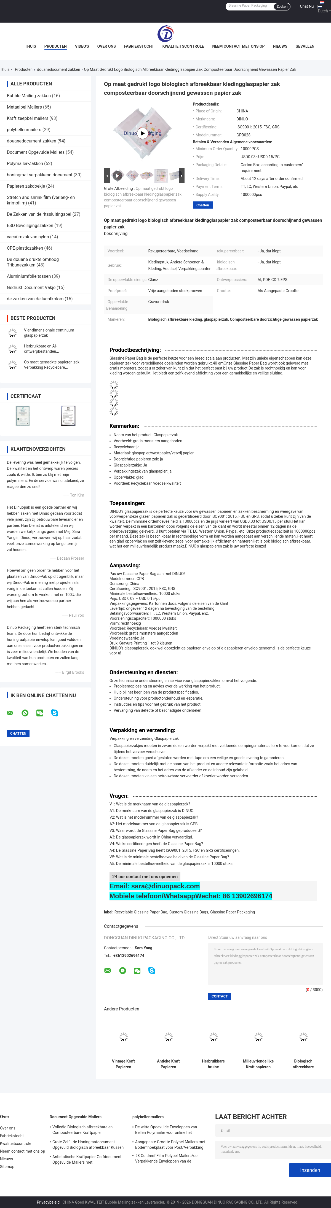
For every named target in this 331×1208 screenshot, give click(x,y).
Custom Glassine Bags (188, 912)
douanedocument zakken (58, 69)
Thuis (30, 46)
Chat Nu (307, 6)
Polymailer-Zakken (25, 163)
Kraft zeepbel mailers (27, 118)
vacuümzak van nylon (28, 236)
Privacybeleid (48, 1202)
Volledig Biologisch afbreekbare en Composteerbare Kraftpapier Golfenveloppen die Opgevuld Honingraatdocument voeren (82, 1130)
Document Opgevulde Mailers (36, 152)
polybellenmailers (24, 129)
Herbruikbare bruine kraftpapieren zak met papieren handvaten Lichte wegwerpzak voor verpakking (213, 1064)
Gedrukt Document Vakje (31, 287)
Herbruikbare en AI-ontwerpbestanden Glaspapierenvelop (40, 351)
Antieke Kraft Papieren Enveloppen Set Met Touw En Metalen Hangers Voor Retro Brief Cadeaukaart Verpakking (168, 1064)
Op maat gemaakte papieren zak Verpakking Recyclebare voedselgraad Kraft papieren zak (51, 367)
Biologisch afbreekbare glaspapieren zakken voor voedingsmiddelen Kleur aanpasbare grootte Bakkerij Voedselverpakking (303, 1064)
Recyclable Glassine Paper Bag (140, 912)
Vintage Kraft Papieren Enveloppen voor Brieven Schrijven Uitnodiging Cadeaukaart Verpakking (123, 1064)
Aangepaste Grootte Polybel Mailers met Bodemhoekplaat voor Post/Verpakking (170, 1145)
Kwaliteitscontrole (183, 46)
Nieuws (280, 46)
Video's (82, 46)
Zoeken (282, 7)
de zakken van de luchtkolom (35, 298)
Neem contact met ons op (238, 46)
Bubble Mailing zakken (29, 95)
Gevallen (305, 46)
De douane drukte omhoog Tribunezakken (33, 262)
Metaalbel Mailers (24, 107)
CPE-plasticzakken (25, 248)
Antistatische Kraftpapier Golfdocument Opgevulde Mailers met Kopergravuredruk (86, 1160)
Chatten (202, 205)
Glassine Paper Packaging (232, 912)
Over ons (106, 46)
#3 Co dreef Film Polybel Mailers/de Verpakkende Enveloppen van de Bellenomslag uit (166, 1159)
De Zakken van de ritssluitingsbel (39, 214)
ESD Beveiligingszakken (30, 225)
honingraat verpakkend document (40, 174)
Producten (55, 46)
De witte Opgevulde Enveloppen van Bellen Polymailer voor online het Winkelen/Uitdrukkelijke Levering (166, 1130)
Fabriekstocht (139, 46)
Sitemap (7, 1166)
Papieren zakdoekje (26, 186)
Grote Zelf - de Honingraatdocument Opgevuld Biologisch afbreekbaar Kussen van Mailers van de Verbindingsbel (88, 1145)
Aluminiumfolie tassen (29, 276)
